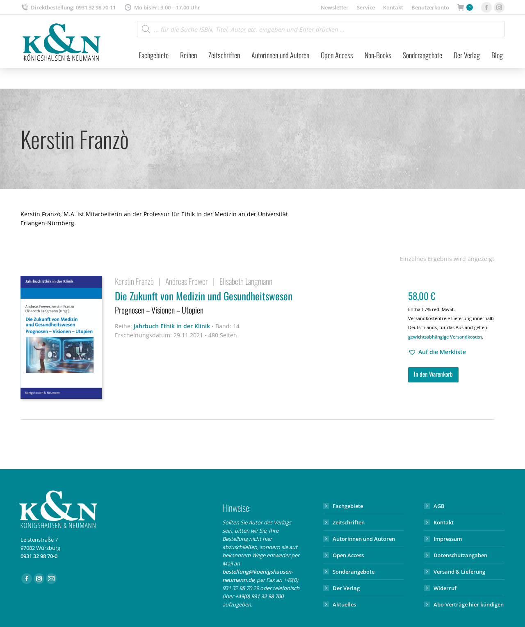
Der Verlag (346, 588)
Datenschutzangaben (460, 555)
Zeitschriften (349, 522)
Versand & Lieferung (459, 571)
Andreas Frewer (186, 281)
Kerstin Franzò (134, 281)
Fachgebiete (348, 506)
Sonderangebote (353, 571)
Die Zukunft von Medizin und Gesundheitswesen (256, 303)
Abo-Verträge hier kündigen (469, 604)
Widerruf (445, 588)
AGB (439, 506)
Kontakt (444, 522)
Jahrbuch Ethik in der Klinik (172, 326)
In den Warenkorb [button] (433, 373)
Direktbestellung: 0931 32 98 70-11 (68, 7)
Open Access (348, 555)
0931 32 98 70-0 (39, 556)
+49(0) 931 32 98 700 (259, 596)
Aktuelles (344, 604)
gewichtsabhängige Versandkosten (445, 337)
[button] (437, 352)
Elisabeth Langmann (245, 281)
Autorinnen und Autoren (364, 538)
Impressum (448, 538)
